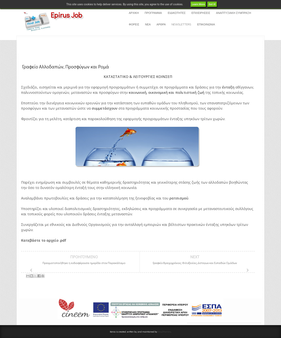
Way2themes (164, 331)
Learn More (198, 4)
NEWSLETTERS (181, 24)
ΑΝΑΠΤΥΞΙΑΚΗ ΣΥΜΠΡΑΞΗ (233, 13)
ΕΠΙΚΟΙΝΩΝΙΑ (206, 24)
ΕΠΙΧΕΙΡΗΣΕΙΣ (200, 13)
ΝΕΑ (148, 24)
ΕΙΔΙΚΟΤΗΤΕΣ (177, 13)
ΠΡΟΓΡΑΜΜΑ (153, 13)
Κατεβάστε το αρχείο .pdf (44, 240)
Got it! (212, 4)
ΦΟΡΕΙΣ (134, 24)
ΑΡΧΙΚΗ (134, 13)
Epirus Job (66, 15)
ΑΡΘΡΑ (161, 24)
